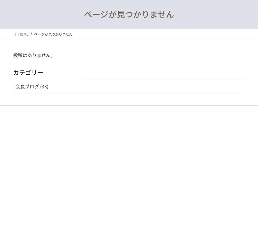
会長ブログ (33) (31, 86)
